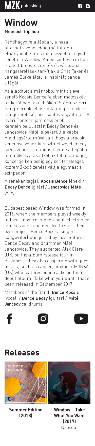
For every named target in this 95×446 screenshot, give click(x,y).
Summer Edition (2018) (26, 412)
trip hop (31, 31)
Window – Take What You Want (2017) (69, 415)
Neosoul (13, 31)
